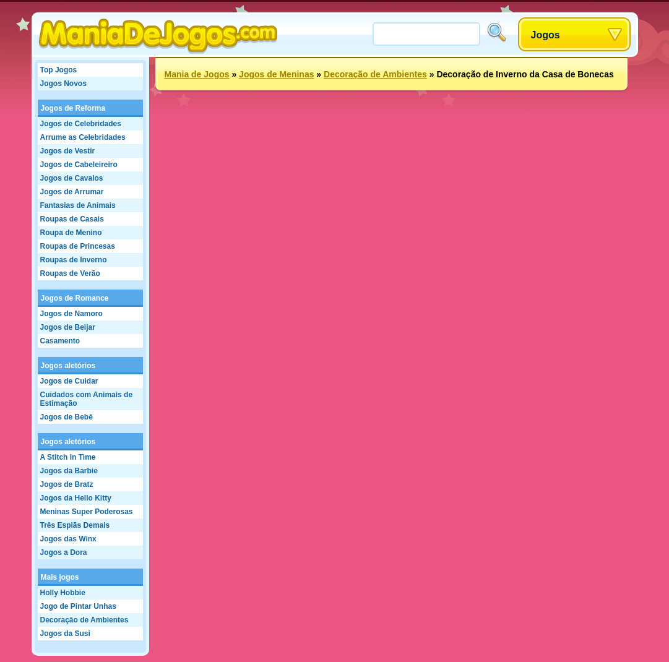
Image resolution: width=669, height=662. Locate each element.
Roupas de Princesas (77, 246)
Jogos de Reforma (73, 108)
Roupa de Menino (71, 232)
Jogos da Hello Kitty (75, 498)
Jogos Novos (63, 83)
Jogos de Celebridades (80, 123)
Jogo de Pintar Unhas (78, 606)
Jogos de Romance (75, 298)
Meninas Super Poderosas (86, 511)
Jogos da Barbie (69, 470)
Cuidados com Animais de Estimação (86, 399)
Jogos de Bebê (66, 417)
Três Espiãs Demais (75, 525)
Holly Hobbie (62, 592)
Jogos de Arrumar (72, 191)
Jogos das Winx (68, 539)
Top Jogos (58, 70)
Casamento (60, 341)
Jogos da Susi (65, 633)
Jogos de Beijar (67, 327)
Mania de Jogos (197, 74)
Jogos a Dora (63, 552)
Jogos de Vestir (67, 151)
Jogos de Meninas (276, 74)
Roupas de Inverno (73, 260)
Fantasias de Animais (78, 205)
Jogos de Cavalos (71, 178)
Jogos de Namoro (71, 313)
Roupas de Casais (72, 219)
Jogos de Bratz (66, 484)
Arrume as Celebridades (83, 137)
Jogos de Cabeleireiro (79, 164)
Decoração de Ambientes (84, 620)
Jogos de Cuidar (69, 381)
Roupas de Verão (70, 273)
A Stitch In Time (68, 457)
